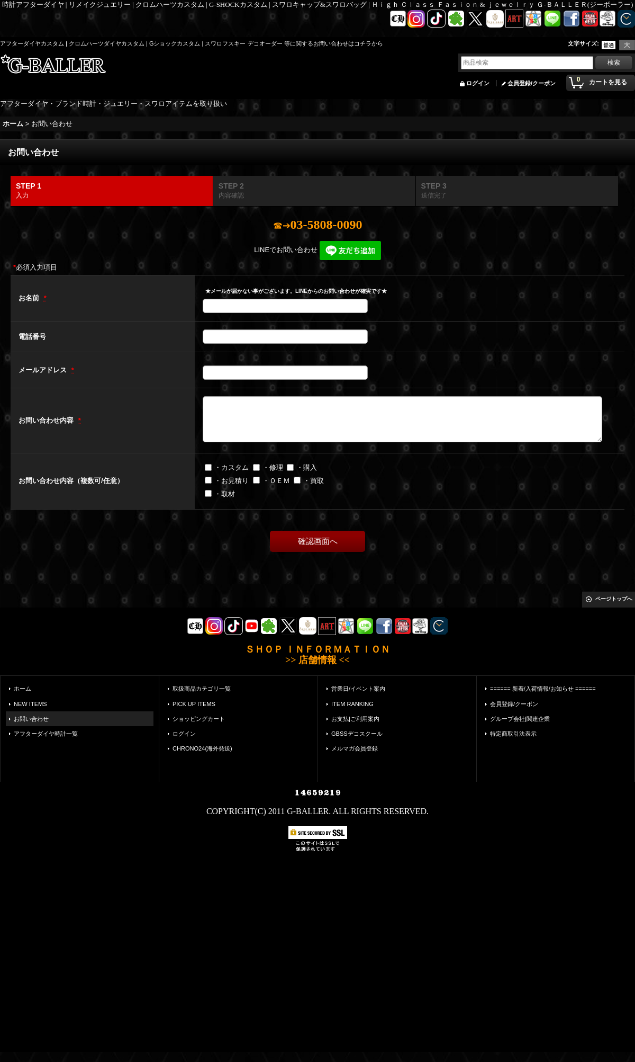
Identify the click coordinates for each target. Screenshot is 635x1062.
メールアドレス (44, 370)
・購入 (306, 467)
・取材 (224, 494)
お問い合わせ (31, 719)
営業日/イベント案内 (358, 688)
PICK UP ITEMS (194, 704)
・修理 (272, 467)
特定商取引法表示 (513, 733)
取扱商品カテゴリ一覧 (202, 688)
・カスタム (231, 467)
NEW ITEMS (30, 704)
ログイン (477, 83)
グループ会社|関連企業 (520, 719)
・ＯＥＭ (276, 481)
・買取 (313, 481)
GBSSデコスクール (357, 733)
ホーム (22, 688)
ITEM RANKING (352, 704)
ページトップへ (613, 599)
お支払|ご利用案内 (355, 719)
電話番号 (32, 337)
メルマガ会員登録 (354, 748)
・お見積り (231, 481)
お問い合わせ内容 (47, 420)
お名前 (30, 298)
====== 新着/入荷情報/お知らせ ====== (543, 688)
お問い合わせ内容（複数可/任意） (71, 481)
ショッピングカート (199, 719)
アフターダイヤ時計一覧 (46, 733)
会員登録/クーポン (531, 83)
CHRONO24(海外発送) (202, 748)
